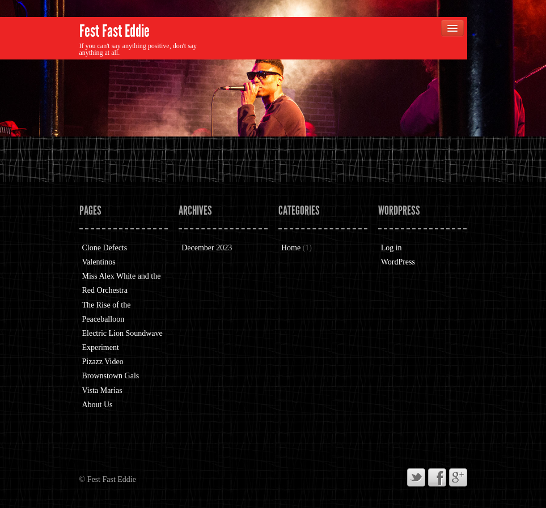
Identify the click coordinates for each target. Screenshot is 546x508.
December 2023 (206, 248)
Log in (391, 248)
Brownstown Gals (110, 376)
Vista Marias (102, 390)
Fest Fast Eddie (114, 31)
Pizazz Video (103, 361)
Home (290, 248)
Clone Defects (105, 248)
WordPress (398, 262)
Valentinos (99, 262)
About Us (97, 404)
